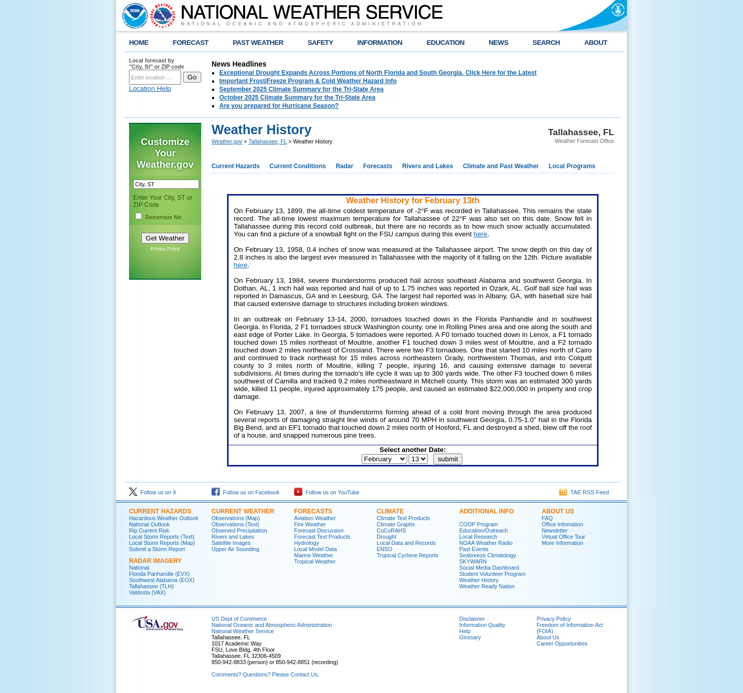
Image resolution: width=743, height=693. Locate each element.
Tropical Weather (315, 561)
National (139, 568)
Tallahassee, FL (268, 141)
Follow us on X (152, 492)
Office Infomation (562, 524)
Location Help (150, 88)
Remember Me (164, 217)
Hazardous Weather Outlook (163, 518)
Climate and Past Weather (501, 166)
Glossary (470, 637)
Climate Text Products (403, 518)
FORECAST (190, 42)
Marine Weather (313, 555)
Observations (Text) (235, 524)
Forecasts (378, 166)
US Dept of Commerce (239, 619)
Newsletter (555, 530)
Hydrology (306, 543)
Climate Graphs (396, 524)
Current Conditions (297, 166)
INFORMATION (380, 42)
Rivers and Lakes (427, 166)
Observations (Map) (236, 518)
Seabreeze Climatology (487, 555)
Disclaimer (472, 619)
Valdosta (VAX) (147, 592)
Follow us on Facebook (246, 492)
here (481, 234)
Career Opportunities (562, 643)
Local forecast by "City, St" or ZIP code (156, 63)
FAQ (547, 518)
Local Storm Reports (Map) (162, 543)
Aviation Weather (315, 518)
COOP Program (478, 524)
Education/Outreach (483, 530)
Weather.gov (227, 141)
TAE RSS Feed (584, 492)
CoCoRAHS (391, 530)
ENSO (384, 549)
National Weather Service (243, 631)
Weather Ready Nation (487, 586)
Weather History (478, 580)
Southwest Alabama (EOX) (162, 580)
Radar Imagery (155, 561)
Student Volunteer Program (492, 574)
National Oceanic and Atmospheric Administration (272, 625)
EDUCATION (445, 42)
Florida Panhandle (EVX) (159, 574)
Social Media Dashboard (489, 568)
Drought (386, 537)
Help (465, 631)
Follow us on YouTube (326, 492)
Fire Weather (310, 524)
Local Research (478, 537)
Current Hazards (236, 166)
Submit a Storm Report (157, 549)
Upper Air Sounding (235, 549)
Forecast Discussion (319, 530)
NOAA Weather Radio (485, 543)
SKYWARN (473, 561)
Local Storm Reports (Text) (162, 537)
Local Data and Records (406, 543)
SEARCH (546, 42)
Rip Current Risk (149, 530)
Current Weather (243, 511)
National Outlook (149, 524)
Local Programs (571, 166)
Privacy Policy (165, 248)
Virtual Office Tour (563, 537)
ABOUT (595, 42)
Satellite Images (231, 543)
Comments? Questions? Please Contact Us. (265, 674)
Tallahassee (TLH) (151, 586)
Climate (390, 511)
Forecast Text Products (322, 537)
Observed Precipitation (239, 530)
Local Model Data (315, 549)
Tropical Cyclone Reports (407, 555)
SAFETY (320, 42)
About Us (558, 511)
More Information (563, 543)
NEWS (498, 42)
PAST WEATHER (258, 42)
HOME (139, 42)
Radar (344, 166)
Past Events (474, 549)
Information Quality (482, 625)
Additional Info (486, 511)
